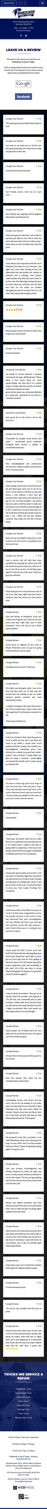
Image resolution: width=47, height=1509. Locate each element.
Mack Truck (23, 1401)
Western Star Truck (23, 1417)
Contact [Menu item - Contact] (31, 1450)
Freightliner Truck (23, 1389)
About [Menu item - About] (18, 1437)
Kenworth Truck (24, 1397)
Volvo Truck (23, 1413)
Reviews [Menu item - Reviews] (16, 1444)
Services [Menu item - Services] (25, 1437)
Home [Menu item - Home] (10, 1437)
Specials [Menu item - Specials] (34, 1437)
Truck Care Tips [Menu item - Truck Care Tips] (19, 1450)
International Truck (23, 1393)
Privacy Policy (33, 1479)
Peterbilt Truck (23, 1405)
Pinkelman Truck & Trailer (23, 62)
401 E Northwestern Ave (23, 22)
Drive (11, 1479)
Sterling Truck (23, 1409)
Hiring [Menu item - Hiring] (30, 1444)
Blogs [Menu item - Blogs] (23, 1444)
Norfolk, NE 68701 (24, 24)
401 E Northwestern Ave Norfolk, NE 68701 (22, 1472)
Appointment (9, 3)
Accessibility (19, 1481)
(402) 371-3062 (23, 1475)
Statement (28, 1481)
